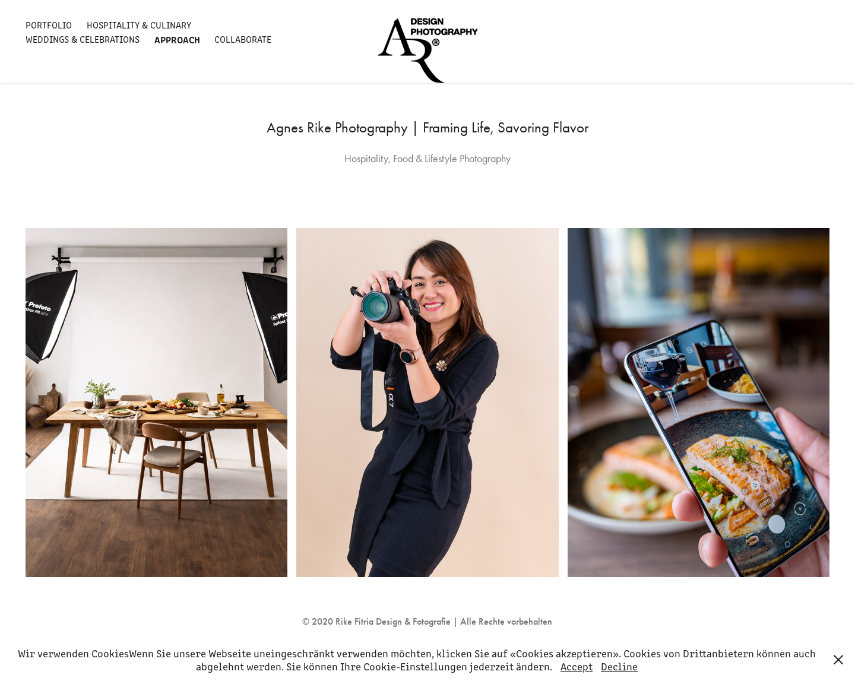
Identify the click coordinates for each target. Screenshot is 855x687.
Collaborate (242, 39)
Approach (177, 39)
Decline (619, 666)
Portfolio (49, 24)
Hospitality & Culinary (139, 24)
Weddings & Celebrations (83, 39)
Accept (576, 666)
